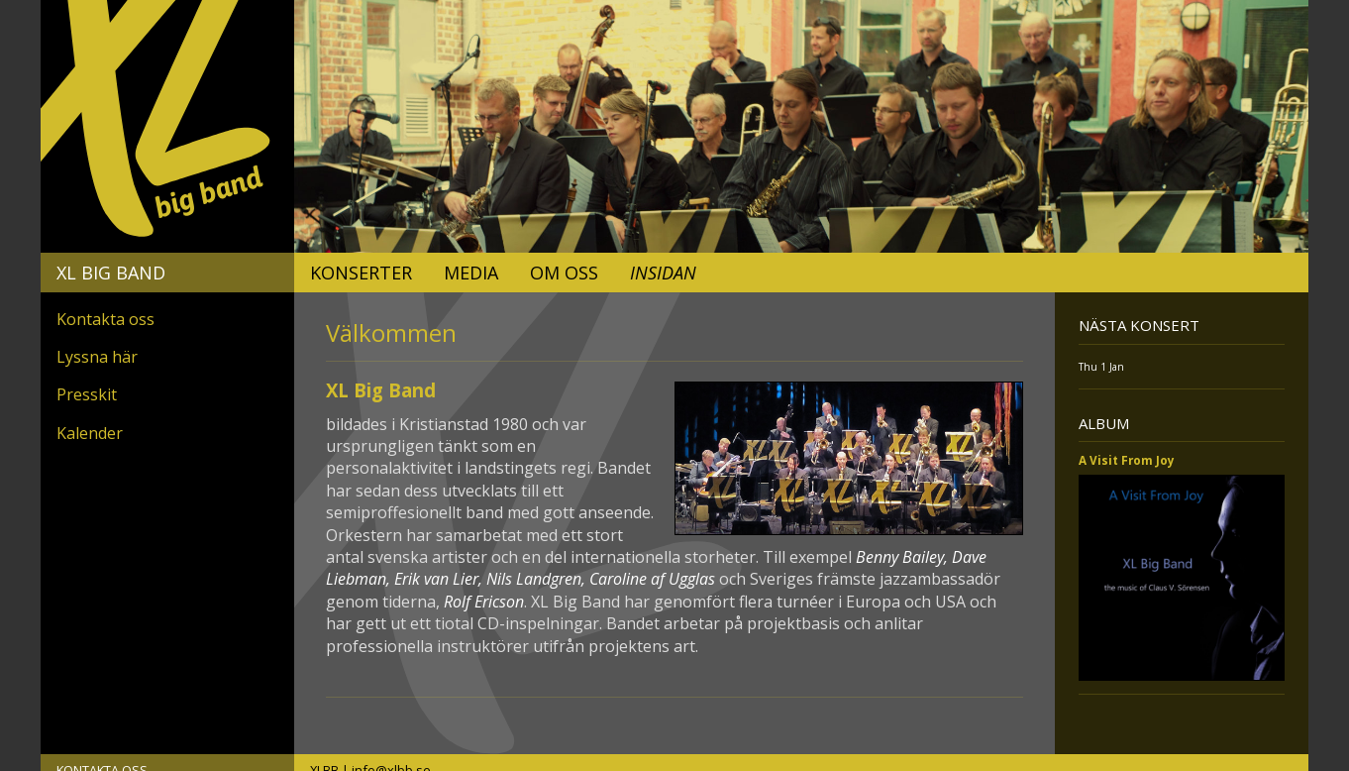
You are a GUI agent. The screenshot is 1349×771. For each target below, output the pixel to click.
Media (471, 272)
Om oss (564, 272)
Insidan (663, 272)
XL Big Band (110, 272)
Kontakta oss (105, 319)
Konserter (361, 272)
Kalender (89, 433)
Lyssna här (97, 357)
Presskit (86, 394)
